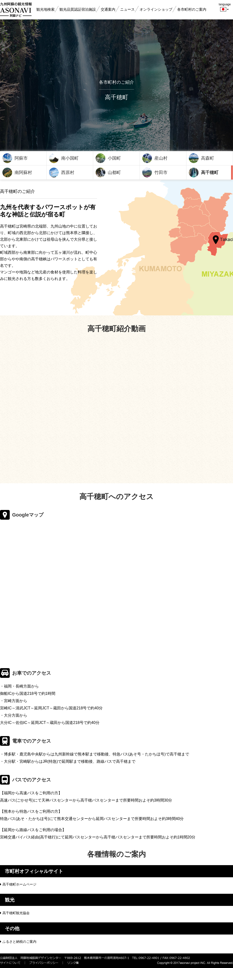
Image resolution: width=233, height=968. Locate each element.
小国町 (114, 158)
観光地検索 (45, 9)
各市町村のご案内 (191, 9)
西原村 (67, 172)
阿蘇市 (21, 158)
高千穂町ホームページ (19, 884)
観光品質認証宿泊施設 (77, 9)
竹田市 (160, 172)
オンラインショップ (156, 9)
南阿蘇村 (23, 172)
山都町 (114, 172)
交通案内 (108, 9)
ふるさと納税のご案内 (19, 941)
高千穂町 (209, 172)
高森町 (207, 158)
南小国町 (70, 158)
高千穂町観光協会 (16, 913)
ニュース (127, 9)
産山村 (160, 158)
